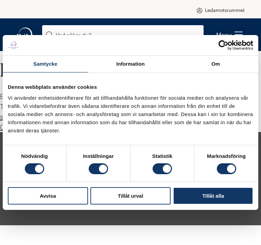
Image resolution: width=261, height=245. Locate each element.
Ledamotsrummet (225, 10)
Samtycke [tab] (45, 64)
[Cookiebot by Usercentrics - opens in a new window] (223, 45)
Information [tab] (130, 64)
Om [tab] (215, 64)
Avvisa (48, 196)
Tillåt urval (130, 196)
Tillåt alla (213, 196)
